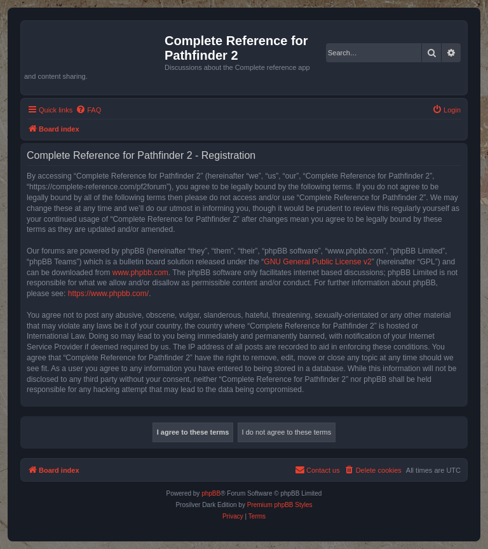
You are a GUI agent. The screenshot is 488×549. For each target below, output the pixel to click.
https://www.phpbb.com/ (108, 293)
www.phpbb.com (140, 272)
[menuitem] (88, 110)
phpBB (210, 493)
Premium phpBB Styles (280, 504)
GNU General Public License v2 (317, 261)
